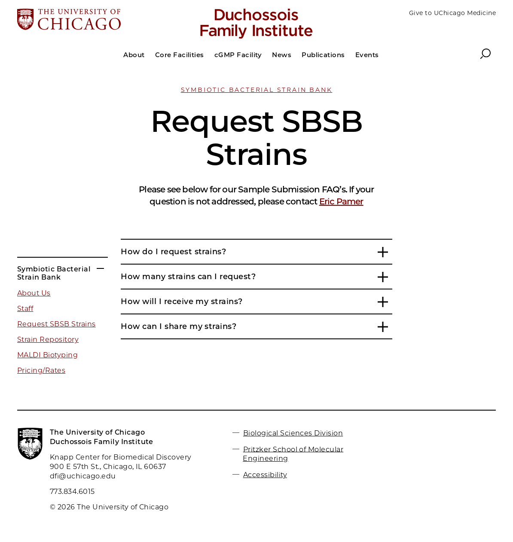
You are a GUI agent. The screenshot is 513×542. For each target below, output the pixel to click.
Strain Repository (48, 339)
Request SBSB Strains (56, 324)
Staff (25, 308)
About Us (34, 293)
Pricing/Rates (41, 370)
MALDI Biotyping (47, 355)
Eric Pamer (341, 201)
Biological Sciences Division (293, 433)
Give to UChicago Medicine (452, 13)
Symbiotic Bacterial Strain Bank (257, 90)
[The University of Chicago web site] (95, 20)
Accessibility (265, 475)
